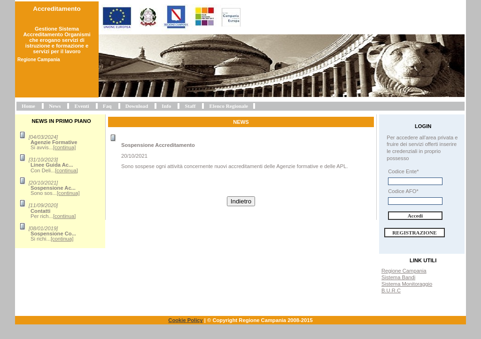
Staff (190, 106)
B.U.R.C (391, 290)
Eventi (82, 106)
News (55, 106)
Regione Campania (404, 271)
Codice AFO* (403, 191)
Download (136, 106)
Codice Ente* (403, 171)
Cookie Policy (185, 320)
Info (166, 106)
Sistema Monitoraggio (406, 284)
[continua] (64, 147)
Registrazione (414, 232)
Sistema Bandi (398, 277)
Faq (107, 106)
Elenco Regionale (228, 106)
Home (28, 106)
